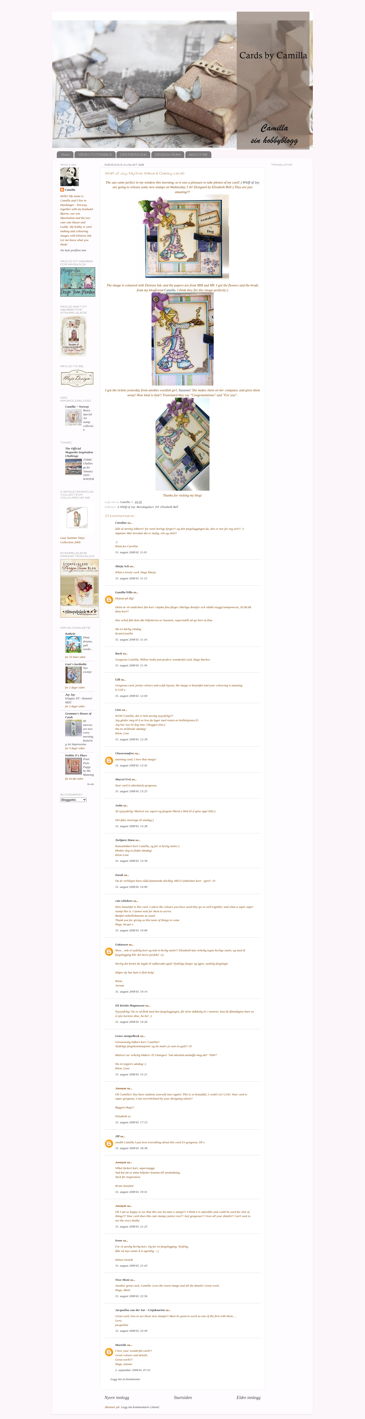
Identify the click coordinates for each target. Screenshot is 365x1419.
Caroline (121, 522)
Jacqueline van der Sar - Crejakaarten (140, 1310)
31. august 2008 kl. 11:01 (131, 552)
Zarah (119, 875)
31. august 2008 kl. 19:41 (131, 1192)
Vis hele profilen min (73, 250)
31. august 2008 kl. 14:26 (131, 1021)
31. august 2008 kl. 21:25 (131, 1226)
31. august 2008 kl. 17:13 (131, 1122)
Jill (117, 1136)
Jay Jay (70, 694)
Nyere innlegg (117, 1397)
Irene (118, 1240)
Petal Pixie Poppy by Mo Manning (88, 767)
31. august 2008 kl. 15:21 (131, 1074)
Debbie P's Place (76, 755)
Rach (118, 653)
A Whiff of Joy (126, 507)
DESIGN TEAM (168, 154)
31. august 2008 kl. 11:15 (131, 578)
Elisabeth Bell (169, 507)
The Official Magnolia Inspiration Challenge (79, 452)
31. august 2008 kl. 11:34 (131, 665)
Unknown (121, 944)
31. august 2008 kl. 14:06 (131, 930)
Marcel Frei (123, 779)
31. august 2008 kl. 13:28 (131, 826)
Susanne (184, 390)
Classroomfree (124, 753)
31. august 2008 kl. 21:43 (131, 1265)
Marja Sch (122, 566)
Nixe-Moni (122, 1279)
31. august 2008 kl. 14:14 (131, 991)
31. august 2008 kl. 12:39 (131, 739)
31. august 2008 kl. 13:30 (131, 860)
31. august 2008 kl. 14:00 (131, 887)
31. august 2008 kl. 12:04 (131, 696)
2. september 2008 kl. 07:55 (132, 1370)
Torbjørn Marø (125, 840)
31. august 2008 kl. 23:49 (131, 1330)
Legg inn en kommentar (125, 1379)
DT (157, 507)
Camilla (170, 290)
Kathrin (70, 633)
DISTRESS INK (133, 154)
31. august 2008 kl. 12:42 (131, 765)
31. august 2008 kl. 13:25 (131, 791)
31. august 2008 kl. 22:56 (131, 1296)
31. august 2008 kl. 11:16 (131, 639)
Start (65, 154)
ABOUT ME (198, 154)
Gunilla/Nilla (123, 592)
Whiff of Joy (251, 182)
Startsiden (183, 1397)
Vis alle (90, 784)
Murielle (120, 1345)
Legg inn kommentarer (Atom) (140, 1407)
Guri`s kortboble (76, 664)
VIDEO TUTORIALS (95, 154)
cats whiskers (123, 900)
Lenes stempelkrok (127, 1036)
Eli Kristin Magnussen (130, 1005)
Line (118, 709)
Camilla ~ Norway (77, 406)
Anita (118, 805)
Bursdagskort (145, 507)
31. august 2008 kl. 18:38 (131, 1148)
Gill (117, 679)
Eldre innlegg (248, 1397)
